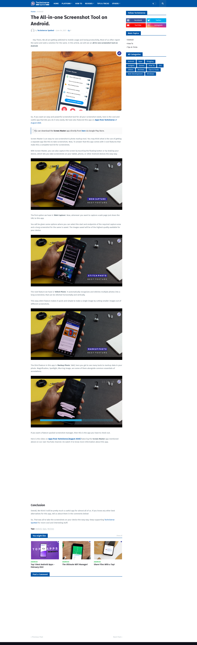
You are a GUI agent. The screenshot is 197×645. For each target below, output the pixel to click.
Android (40, 12)
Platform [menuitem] (66, 3)
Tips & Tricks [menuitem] (103, 3)
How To (130, 44)
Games (141, 66)
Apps (44, 529)
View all (119, 536)
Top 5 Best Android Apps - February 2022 (43, 565)
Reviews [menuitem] (88, 3)
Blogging (150, 61)
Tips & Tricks (132, 47)
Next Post (117, 637)
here (84, 131)
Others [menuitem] (115, 3)
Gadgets (131, 66)
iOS (160, 66)
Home (33, 12)
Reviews (50, 529)
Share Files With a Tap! (104, 564)
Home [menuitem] (56, 3)
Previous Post (37, 637)
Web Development (135, 74)
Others (130, 70)
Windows (150, 74)
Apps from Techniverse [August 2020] (64, 439)
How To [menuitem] (78, 3)
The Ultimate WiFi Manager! (75, 564)
